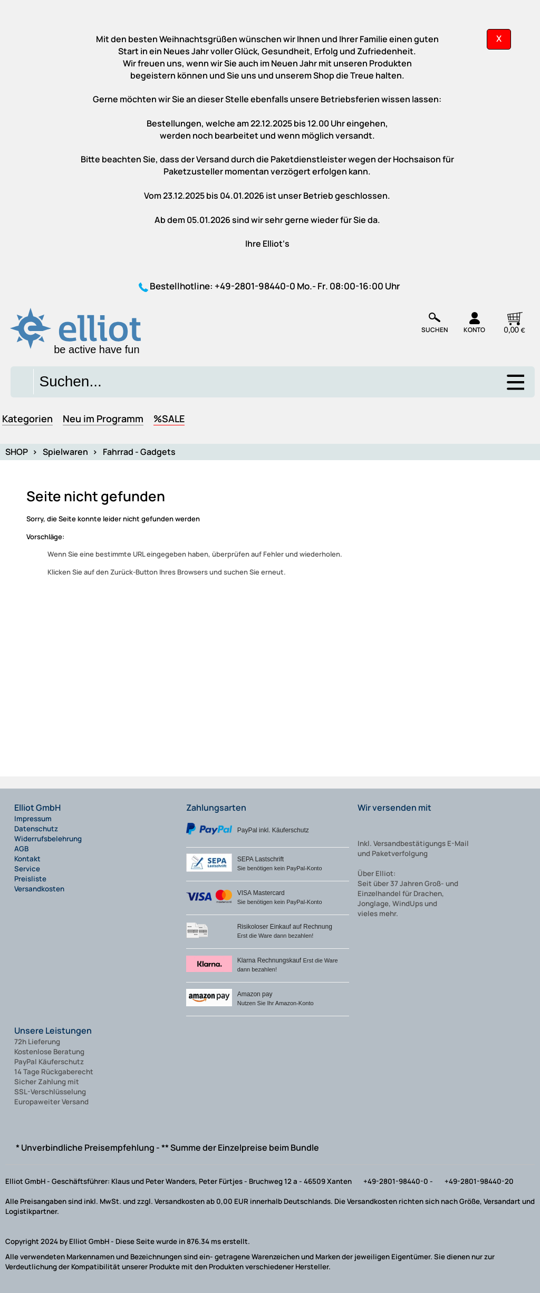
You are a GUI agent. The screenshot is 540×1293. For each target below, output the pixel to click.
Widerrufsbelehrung (48, 838)
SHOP (16, 452)
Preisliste (30, 878)
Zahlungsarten (216, 807)
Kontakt (27, 858)
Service (27, 868)
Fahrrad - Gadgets (139, 452)
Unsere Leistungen (53, 1030)
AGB (21, 848)
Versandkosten (39, 888)
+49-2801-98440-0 (255, 286)
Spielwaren (65, 452)
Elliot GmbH (37, 807)
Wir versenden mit (394, 807)
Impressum (33, 818)
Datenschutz (36, 828)
